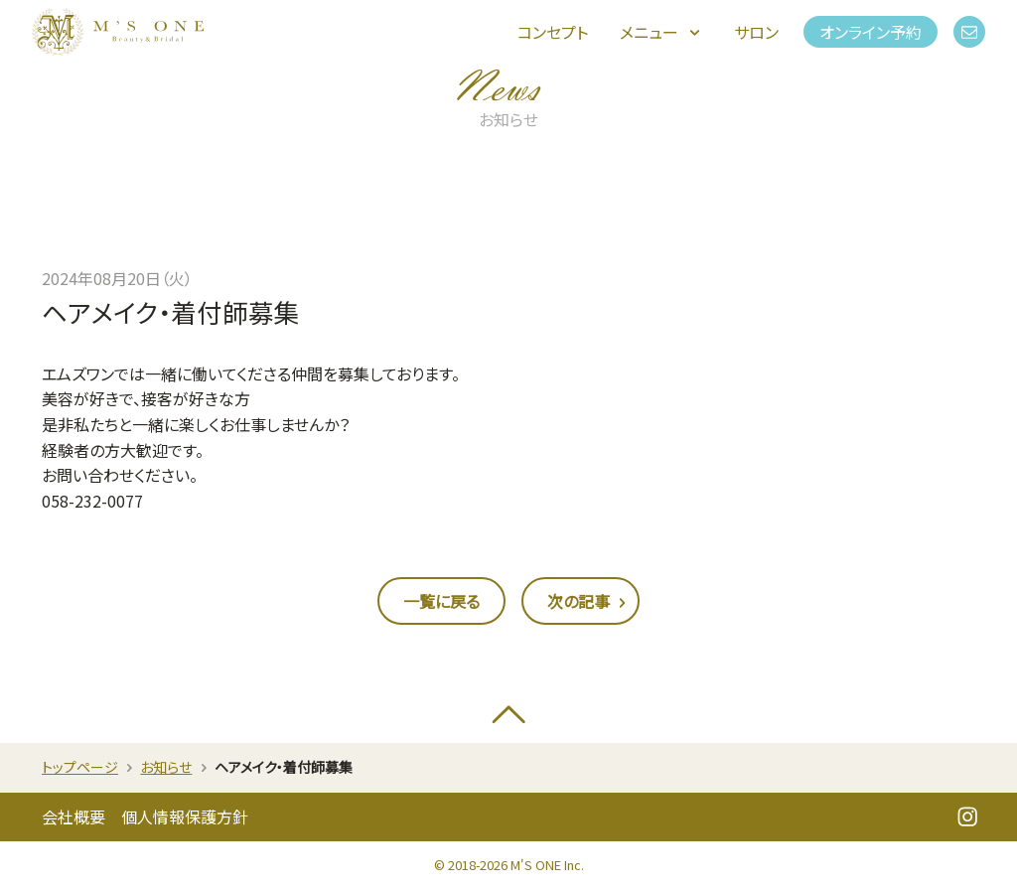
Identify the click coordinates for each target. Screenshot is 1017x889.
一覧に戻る (441, 601)
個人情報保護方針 (184, 816)
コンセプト (552, 32)
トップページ (80, 767)
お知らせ (166, 767)
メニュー (661, 32)
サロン (756, 32)
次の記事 (589, 602)
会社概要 (73, 816)
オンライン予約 (870, 32)
